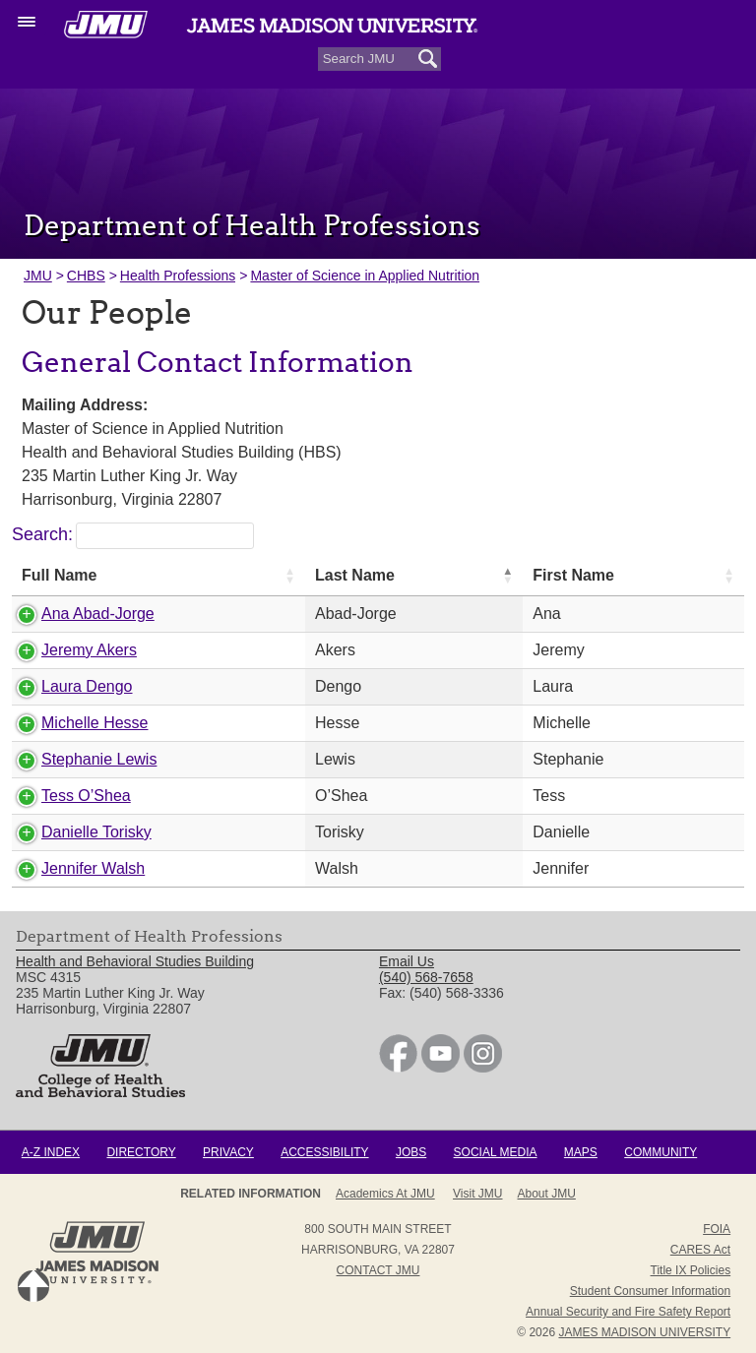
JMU (38, 275)
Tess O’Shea (86, 795)
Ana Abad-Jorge (98, 613)
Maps (581, 1152)
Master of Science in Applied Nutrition (364, 275)
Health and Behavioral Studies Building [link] (135, 961)
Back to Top (33, 1286)
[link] (398, 1068)
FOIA (716, 1229)
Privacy (228, 1152)
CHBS (86, 275)
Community (660, 1152)
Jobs (411, 1152)
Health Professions (178, 275)
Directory (140, 1152)
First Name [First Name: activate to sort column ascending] (573, 575)
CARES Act (700, 1250)
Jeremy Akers (89, 650)
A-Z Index (51, 1152)
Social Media (495, 1152)
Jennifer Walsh (93, 868)
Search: (133, 534)
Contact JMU (378, 1270)
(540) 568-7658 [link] (426, 977)
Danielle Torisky (96, 832)
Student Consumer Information (650, 1291)
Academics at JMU (385, 1193)
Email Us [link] (406, 961)
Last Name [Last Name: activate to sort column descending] (355, 575)
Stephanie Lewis (99, 759)
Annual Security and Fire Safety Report (628, 1312)
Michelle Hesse (94, 722)
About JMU (547, 1193)
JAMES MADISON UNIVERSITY (644, 1332)
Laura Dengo (87, 686)
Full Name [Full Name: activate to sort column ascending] (59, 575)
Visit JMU (477, 1193)
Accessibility (324, 1152)
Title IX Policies (691, 1270)
